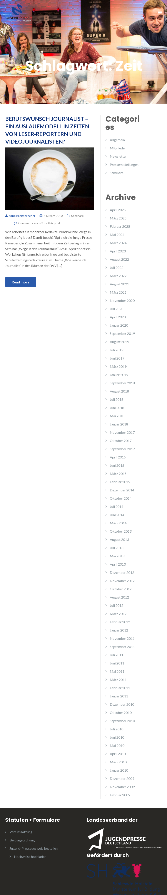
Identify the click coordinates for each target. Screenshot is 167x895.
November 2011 (122, 638)
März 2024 (118, 243)
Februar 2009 (120, 795)
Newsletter (118, 156)
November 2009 (122, 787)
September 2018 (122, 383)
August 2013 (119, 539)
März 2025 (118, 218)
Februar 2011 (120, 688)
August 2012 (119, 597)
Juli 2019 (116, 350)
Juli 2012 (116, 605)
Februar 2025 (120, 226)
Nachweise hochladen (30, 856)
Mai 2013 (117, 556)
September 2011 (122, 647)
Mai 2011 (117, 671)
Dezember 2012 (122, 572)
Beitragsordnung (22, 840)
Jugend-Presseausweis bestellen (34, 848)
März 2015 (118, 473)
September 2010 (122, 721)
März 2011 (118, 679)
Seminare (77, 216)
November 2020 (122, 300)
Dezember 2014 (122, 490)
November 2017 (122, 432)
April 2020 (118, 317)
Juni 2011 (117, 663)
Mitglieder (118, 148)
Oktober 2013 (121, 531)
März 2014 (118, 523)
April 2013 (118, 564)
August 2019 (119, 342)
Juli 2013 (116, 548)
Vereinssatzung (21, 832)
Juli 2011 (116, 655)
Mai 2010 (117, 745)
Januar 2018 (119, 424)
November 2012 (122, 581)
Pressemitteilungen (124, 164)
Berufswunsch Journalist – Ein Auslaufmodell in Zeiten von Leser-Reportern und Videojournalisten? (47, 130)
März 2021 (118, 292)
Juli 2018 (116, 399)
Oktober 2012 (121, 589)
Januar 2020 (119, 325)
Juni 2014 (117, 515)
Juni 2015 (117, 465)
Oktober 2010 (121, 712)
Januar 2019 (119, 375)
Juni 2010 (117, 737)
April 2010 (118, 754)
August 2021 (119, 284)
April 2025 (118, 210)
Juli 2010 (116, 729)
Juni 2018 (117, 408)
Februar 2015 (120, 482)
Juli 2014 (116, 506)
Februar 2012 (120, 622)
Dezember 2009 (122, 778)
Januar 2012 (119, 630)
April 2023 (118, 251)
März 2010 (118, 762)
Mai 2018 (117, 416)
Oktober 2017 (121, 441)
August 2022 (119, 259)
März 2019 (118, 366)
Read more (20, 282)
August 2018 (119, 391)
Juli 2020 (116, 309)
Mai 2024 (117, 234)
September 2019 (122, 333)
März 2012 (118, 614)
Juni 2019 (117, 358)
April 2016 (118, 457)
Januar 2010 (119, 770)
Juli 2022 (116, 267)
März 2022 (118, 276)
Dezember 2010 (122, 704)
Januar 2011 (119, 696)
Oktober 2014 (121, 498)
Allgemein (117, 140)
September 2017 (122, 449)
